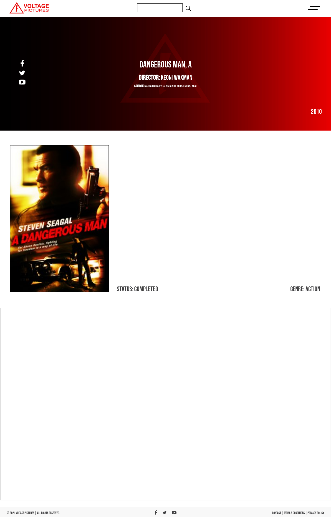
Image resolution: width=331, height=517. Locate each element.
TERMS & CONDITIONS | (296, 513)
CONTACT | (278, 513)
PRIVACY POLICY (316, 513)
